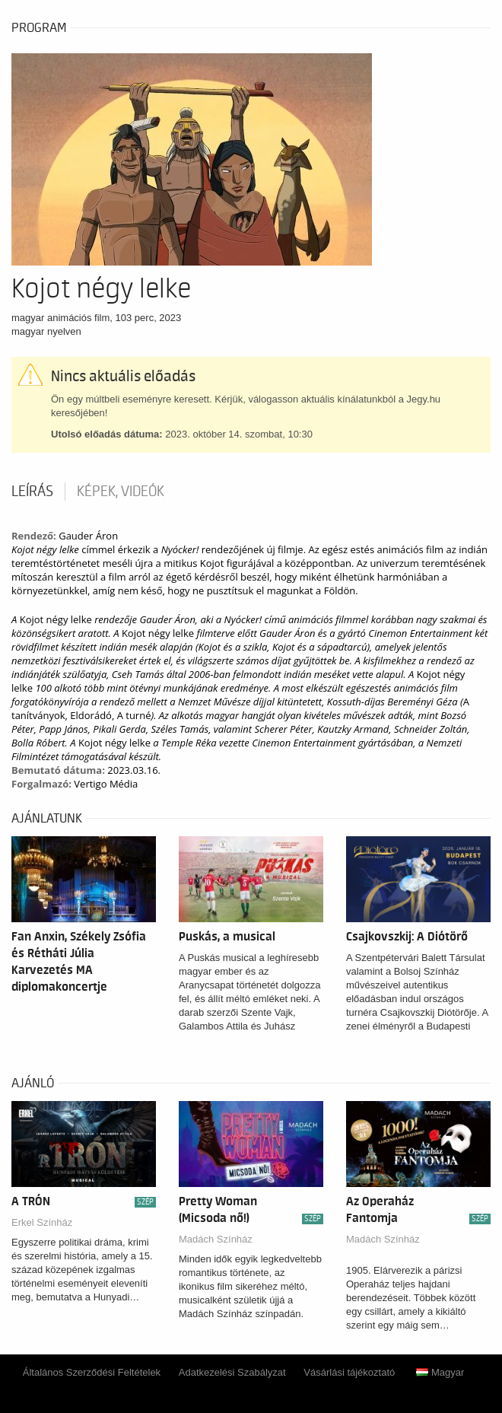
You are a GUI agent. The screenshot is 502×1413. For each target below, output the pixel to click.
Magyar (440, 1372)
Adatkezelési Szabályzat (232, 1372)
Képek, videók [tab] (120, 491)
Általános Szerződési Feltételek (91, 1372)
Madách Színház (216, 1239)
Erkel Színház (41, 1222)
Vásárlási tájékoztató (349, 1372)
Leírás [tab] (32, 491)
